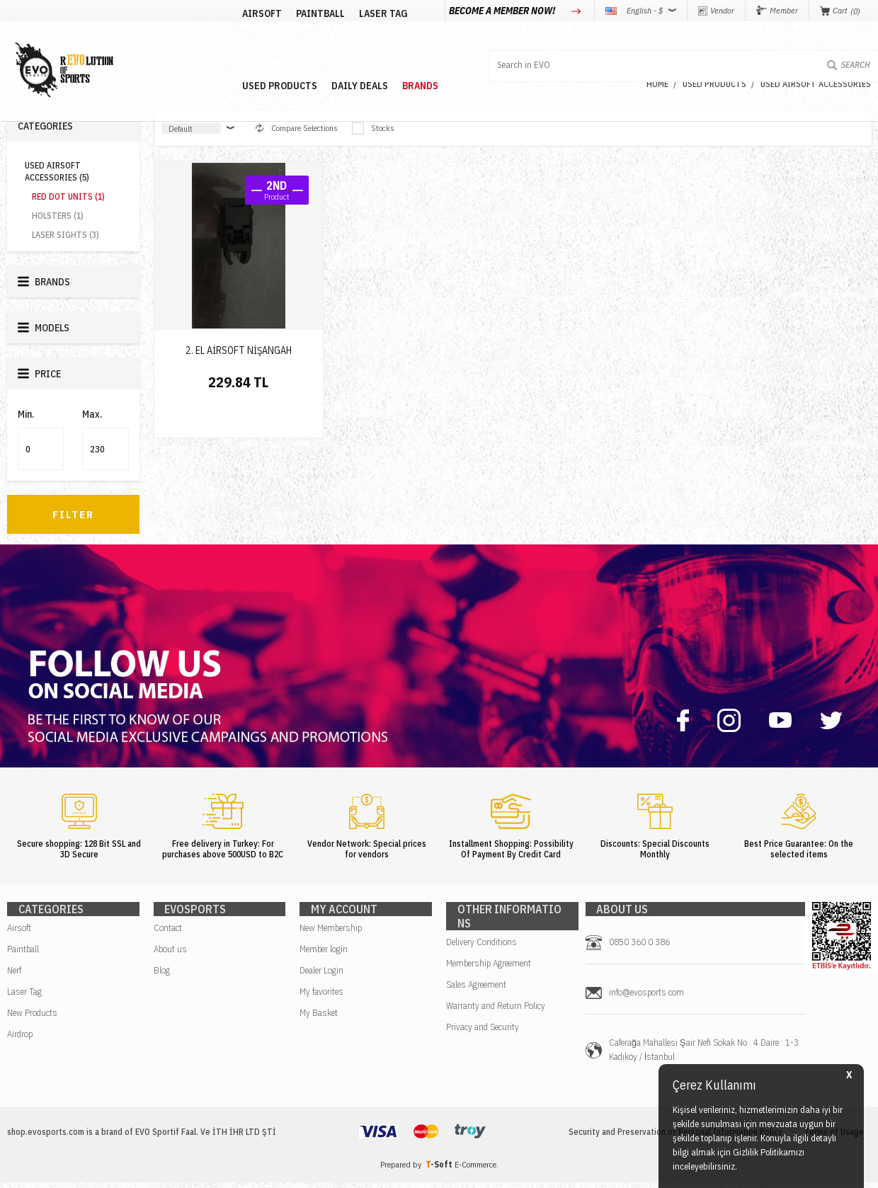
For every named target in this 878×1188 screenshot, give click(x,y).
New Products (32, 1018)
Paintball (23, 955)
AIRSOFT (195, 45)
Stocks (373, 128)
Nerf (14, 976)
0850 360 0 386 (639, 948)
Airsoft (19, 933)
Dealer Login (321, 976)
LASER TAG (316, 45)
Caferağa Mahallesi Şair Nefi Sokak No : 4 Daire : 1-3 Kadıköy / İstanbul (704, 1055)
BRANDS (533, 45)
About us (170, 955)
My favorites (321, 997)
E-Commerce (475, 1170)
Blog (162, 976)
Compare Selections (297, 127)
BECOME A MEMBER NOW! (503, 10)
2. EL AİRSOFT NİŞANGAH (239, 350)
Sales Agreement (476, 976)
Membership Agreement (488, 955)
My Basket (319, 1018)
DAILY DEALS (472, 45)
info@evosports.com (646, 998)
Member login (324, 955)
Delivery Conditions (481, 933)
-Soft (440, 1170)
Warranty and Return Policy (495, 997)
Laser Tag (24, 997)
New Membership (331, 933)
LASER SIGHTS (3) (65, 234)
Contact (168, 933)
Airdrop (20, 1040)
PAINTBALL (253, 45)
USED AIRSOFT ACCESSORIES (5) (57, 171)
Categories (45, 126)
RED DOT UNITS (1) (68, 196)
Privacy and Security (482, 1018)
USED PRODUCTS (392, 45)
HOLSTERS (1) (58, 215)
